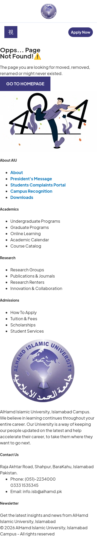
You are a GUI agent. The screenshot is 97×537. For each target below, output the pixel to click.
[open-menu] (11, 32)
